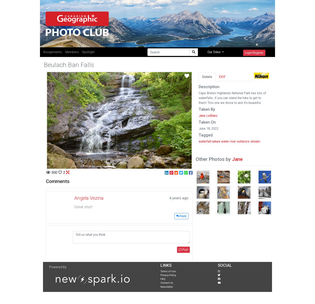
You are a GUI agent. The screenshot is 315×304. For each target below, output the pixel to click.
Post (183, 249)
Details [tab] (207, 77)
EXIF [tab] (222, 77)
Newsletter (167, 286)
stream (255, 141)
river (233, 141)
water (225, 141)
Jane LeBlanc (208, 116)
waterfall (205, 141)
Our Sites (214, 52)
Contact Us (167, 282)
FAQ (163, 278)
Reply (181, 216)
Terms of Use (168, 271)
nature (216, 141)
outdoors (243, 141)
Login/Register (254, 52)
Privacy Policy (168, 275)
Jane (237, 159)
